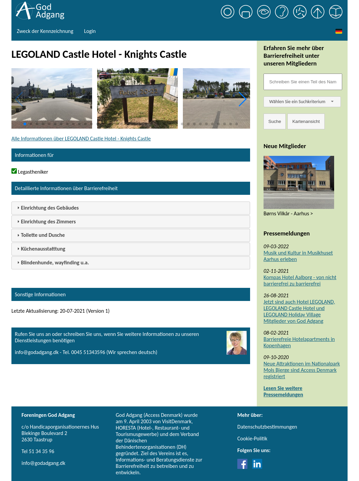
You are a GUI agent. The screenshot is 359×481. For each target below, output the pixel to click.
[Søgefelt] (303, 82)
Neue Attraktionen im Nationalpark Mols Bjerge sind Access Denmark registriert (302, 370)
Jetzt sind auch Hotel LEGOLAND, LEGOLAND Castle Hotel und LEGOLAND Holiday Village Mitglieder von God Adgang (299, 311)
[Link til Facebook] (244, 467)
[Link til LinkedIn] (257, 467)
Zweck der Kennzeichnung (45, 31)
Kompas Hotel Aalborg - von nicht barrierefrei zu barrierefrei (300, 280)
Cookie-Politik (252, 438)
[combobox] (302, 101)
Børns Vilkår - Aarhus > (288, 213)
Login (90, 31)
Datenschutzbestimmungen (267, 427)
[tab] (130, 208)
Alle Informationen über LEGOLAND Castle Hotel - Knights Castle (81, 138)
